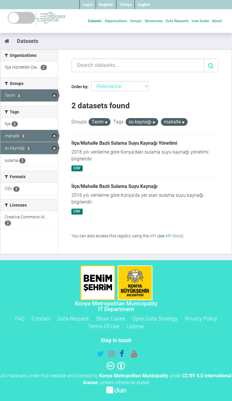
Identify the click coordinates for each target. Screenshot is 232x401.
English (144, 4)
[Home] (6, 41)
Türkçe (125, 4)
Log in (88, 4)
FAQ (20, 318)
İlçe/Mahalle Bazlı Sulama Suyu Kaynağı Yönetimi (124, 143)
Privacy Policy (201, 318)
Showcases (154, 21)
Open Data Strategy (155, 318)
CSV (76, 168)
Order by (79, 86)
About (217, 21)
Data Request (73, 318)
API (153, 235)
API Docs (173, 235)
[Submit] (211, 65)
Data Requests (177, 21)
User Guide (200, 21)
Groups (136, 21)
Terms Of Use (103, 326)
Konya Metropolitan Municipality (133, 376)
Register (106, 4)
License (135, 326)
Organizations (116, 21)
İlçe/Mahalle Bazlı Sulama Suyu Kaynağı (114, 186)
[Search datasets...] (137, 65)
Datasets (95, 21)
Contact (41, 318)
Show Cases (110, 318)
